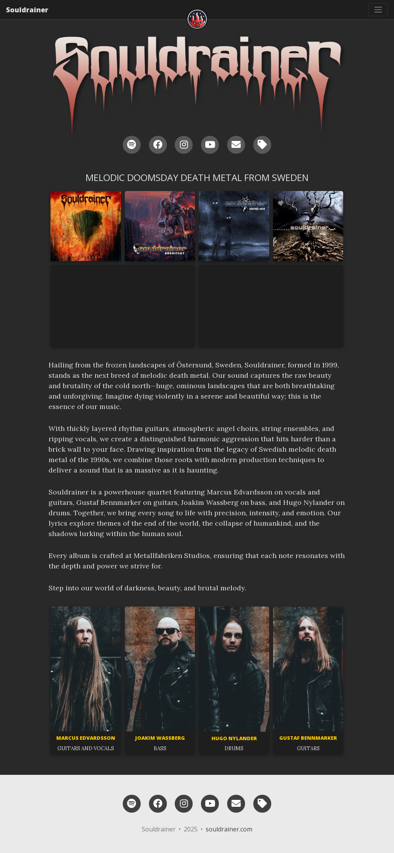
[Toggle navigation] (378, 9)
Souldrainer (27, 9)
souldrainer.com (229, 829)
